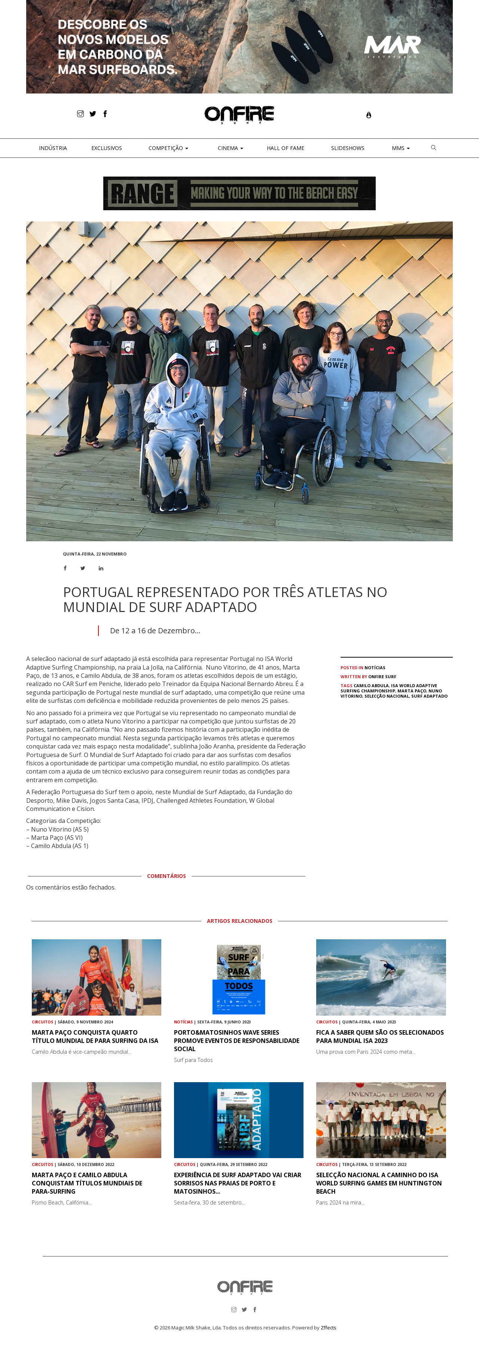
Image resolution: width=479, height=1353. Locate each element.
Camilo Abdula (371, 685)
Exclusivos (106, 147)
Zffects (328, 1327)
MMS (400, 147)
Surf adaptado (429, 696)
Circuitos (42, 1022)
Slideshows (347, 147)
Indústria (52, 147)
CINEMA (229, 147)
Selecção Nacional (386, 696)
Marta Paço (411, 691)
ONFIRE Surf (382, 676)
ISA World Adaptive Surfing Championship (389, 688)
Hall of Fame (285, 147)
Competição (167, 147)
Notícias (374, 667)
